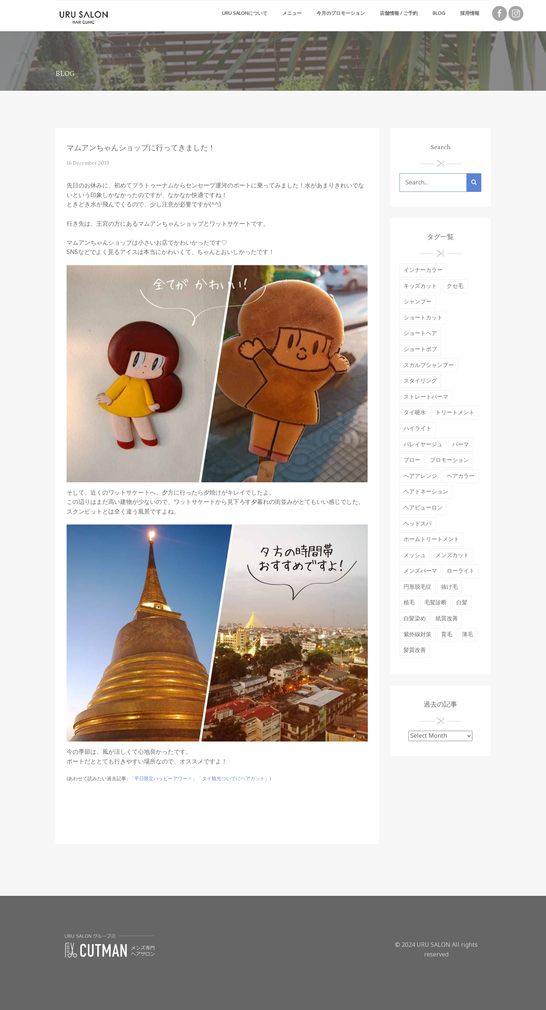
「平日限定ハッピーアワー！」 (163, 778)
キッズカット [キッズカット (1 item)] (420, 286)
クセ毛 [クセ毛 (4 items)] (455, 286)
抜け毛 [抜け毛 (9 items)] (449, 587)
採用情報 (469, 13)
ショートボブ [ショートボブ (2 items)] (420, 349)
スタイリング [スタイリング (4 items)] (420, 381)
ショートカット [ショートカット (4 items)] (423, 317)
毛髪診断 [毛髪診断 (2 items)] (435, 602)
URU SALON (433, 944)
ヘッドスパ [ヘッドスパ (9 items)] (417, 524)
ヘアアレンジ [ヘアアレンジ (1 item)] (420, 476)
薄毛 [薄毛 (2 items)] (467, 634)
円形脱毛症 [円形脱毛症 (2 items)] (417, 587)
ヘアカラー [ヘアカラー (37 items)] (461, 476)
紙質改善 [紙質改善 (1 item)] (447, 618)
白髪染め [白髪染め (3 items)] (415, 618)
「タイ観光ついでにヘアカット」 (233, 778)
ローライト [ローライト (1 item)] (461, 571)
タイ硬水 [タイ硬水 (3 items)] (415, 412)
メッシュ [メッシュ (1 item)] (415, 555)
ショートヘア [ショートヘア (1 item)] (420, 333)
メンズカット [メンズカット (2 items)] (452, 555)
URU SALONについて (244, 13)
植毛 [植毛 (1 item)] (409, 602)
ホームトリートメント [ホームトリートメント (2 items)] (431, 539)
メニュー (292, 13)
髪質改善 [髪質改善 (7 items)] (415, 650)
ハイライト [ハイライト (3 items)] (417, 428)
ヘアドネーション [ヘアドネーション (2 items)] (426, 492)
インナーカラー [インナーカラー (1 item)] (423, 270)
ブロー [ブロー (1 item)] (412, 460)
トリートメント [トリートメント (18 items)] (455, 412)
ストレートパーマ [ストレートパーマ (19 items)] (426, 397)
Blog (439, 13)
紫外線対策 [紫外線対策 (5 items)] (417, 634)
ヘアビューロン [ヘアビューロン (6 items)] (423, 508)
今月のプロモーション (341, 13)
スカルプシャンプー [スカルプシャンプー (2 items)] (429, 365)
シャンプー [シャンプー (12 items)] (417, 301)
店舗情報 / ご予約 (399, 13)
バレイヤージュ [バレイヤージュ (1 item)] (423, 444)
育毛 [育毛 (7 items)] (446, 634)
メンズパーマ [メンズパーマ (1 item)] (420, 571)
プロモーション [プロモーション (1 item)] (449, 460)
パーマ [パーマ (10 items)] (460, 444)
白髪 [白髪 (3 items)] (462, 602)
